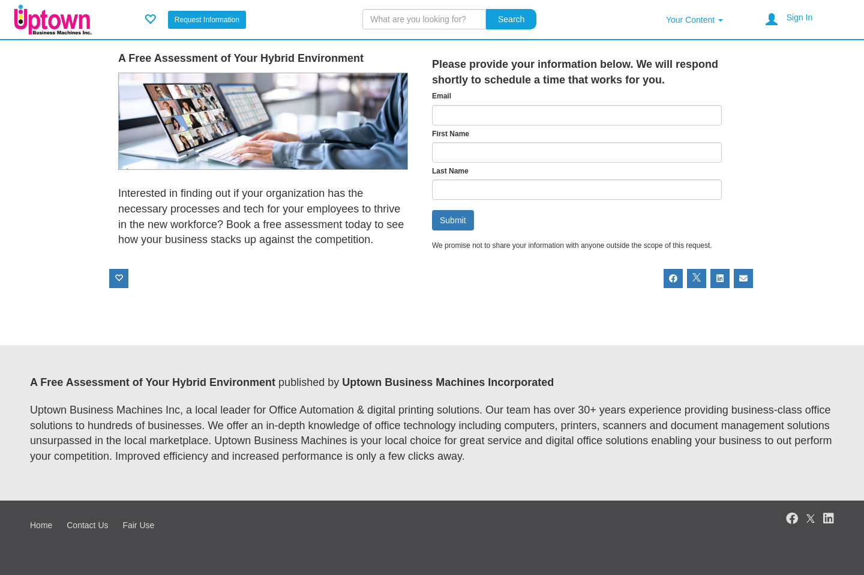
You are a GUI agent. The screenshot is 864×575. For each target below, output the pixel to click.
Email (441, 96)
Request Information (207, 20)
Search (511, 19)
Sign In (800, 17)
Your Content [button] (694, 20)
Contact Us (87, 525)
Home (41, 525)
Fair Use (138, 525)
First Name (450, 134)
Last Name (450, 171)
